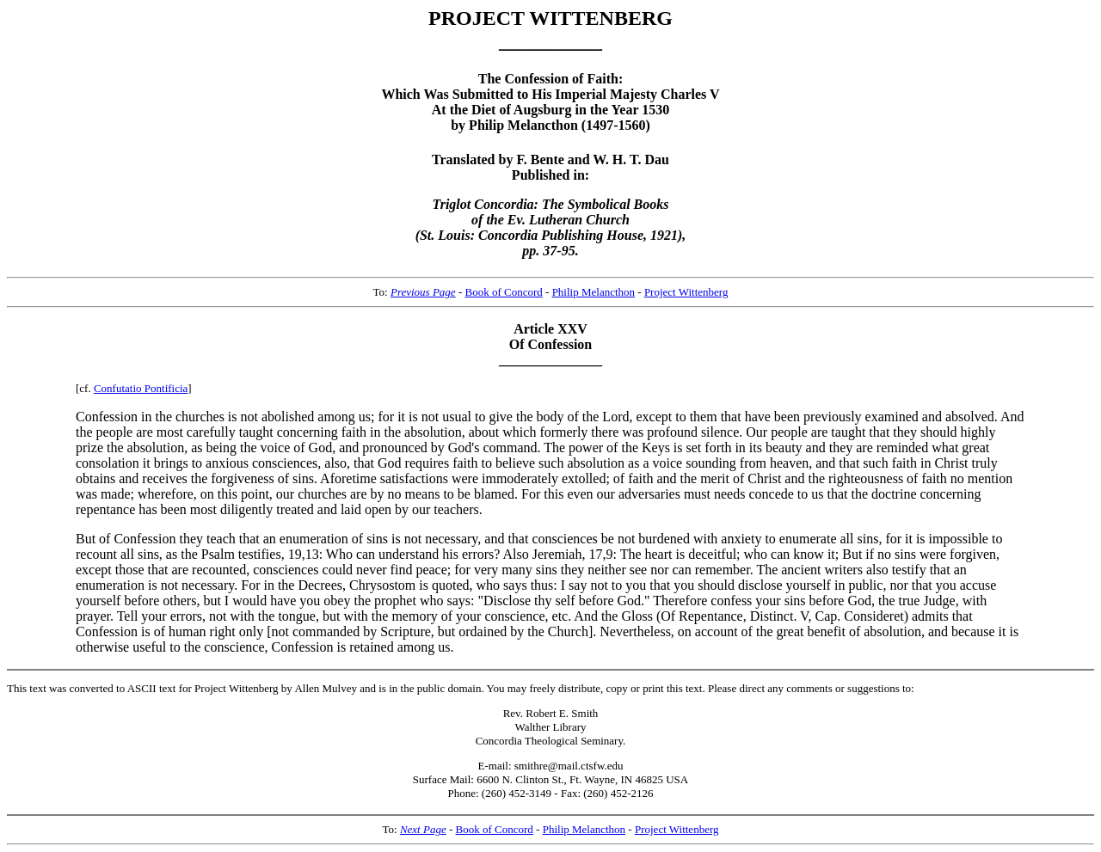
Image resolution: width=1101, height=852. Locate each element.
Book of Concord (504, 291)
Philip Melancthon (593, 291)
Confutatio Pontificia (141, 388)
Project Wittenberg (686, 291)
